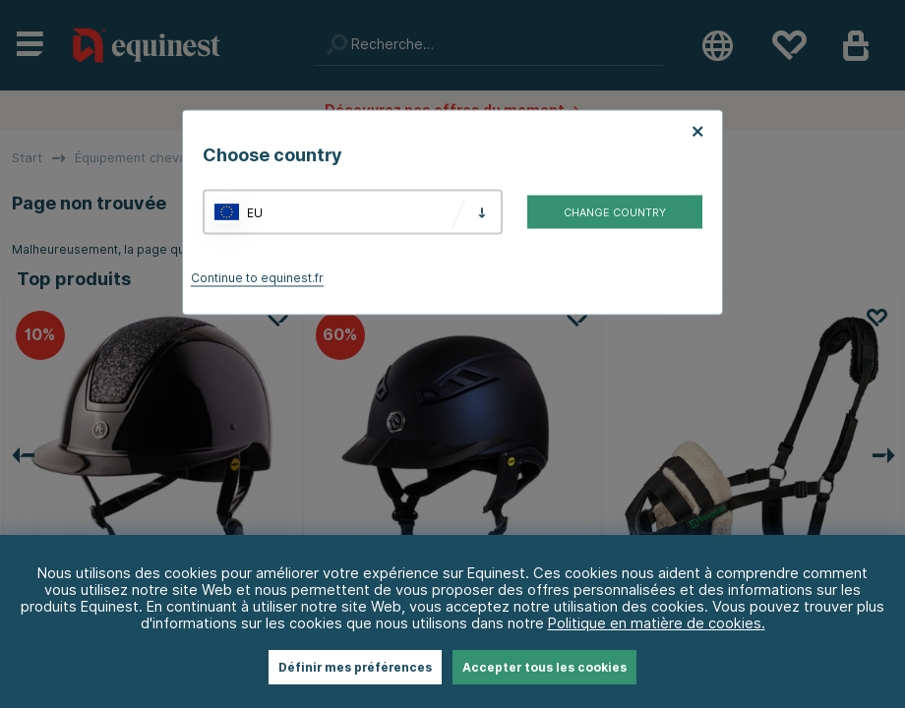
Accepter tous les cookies (544, 667)
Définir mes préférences (355, 667)
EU (255, 212)
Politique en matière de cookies (654, 623)
